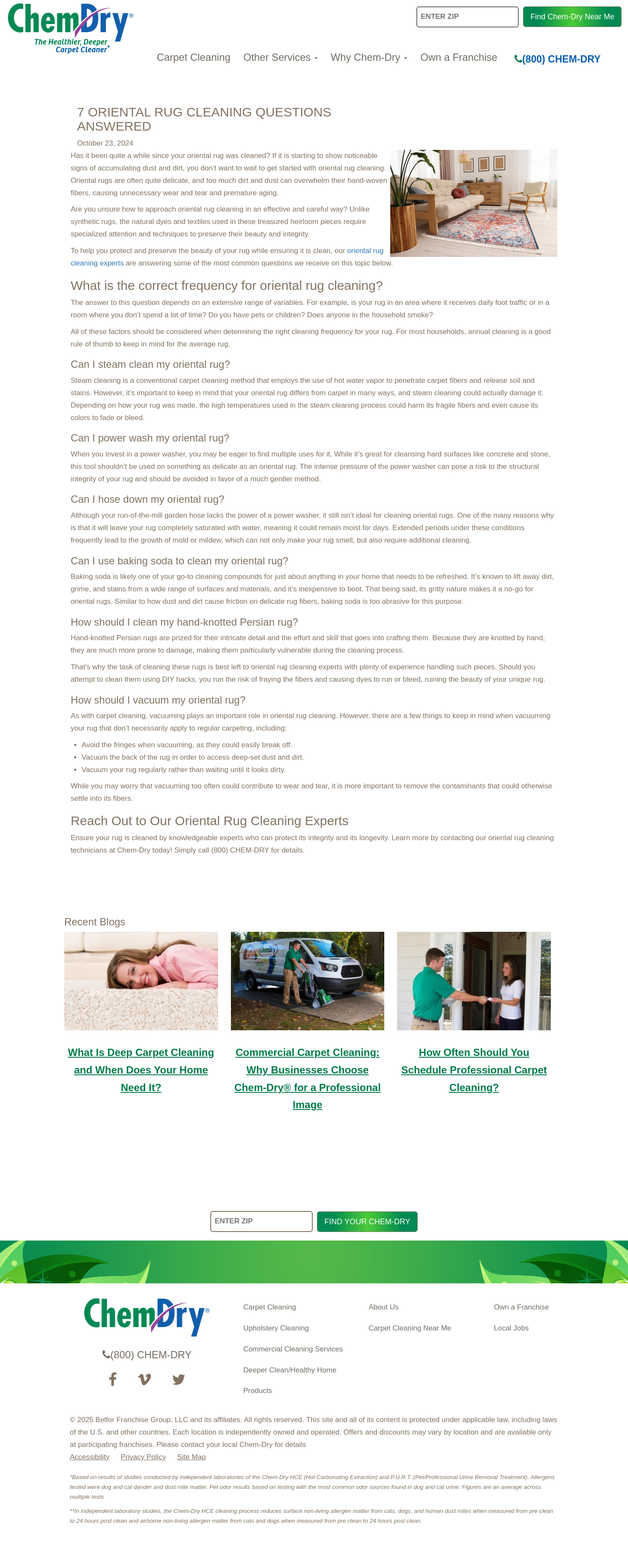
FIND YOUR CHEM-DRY (367, 1221)
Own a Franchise (458, 57)
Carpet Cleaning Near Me (410, 1328)
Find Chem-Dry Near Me (572, 16)
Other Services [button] (280, 57)
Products (257, 1391)
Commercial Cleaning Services (293, 1349)
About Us (384, 1307)
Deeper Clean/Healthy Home (289, 1370)
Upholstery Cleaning (276, 1328)
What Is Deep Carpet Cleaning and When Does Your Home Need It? (141, 1070)
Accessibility (90, 1457)
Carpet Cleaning (193, 57)
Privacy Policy (143, 1457)
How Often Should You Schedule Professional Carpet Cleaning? (474, 1070)
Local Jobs (511, 1328)
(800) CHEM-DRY (557, 59)
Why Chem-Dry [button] (369, 57)
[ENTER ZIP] (261, 1221)
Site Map (191, 1457)
